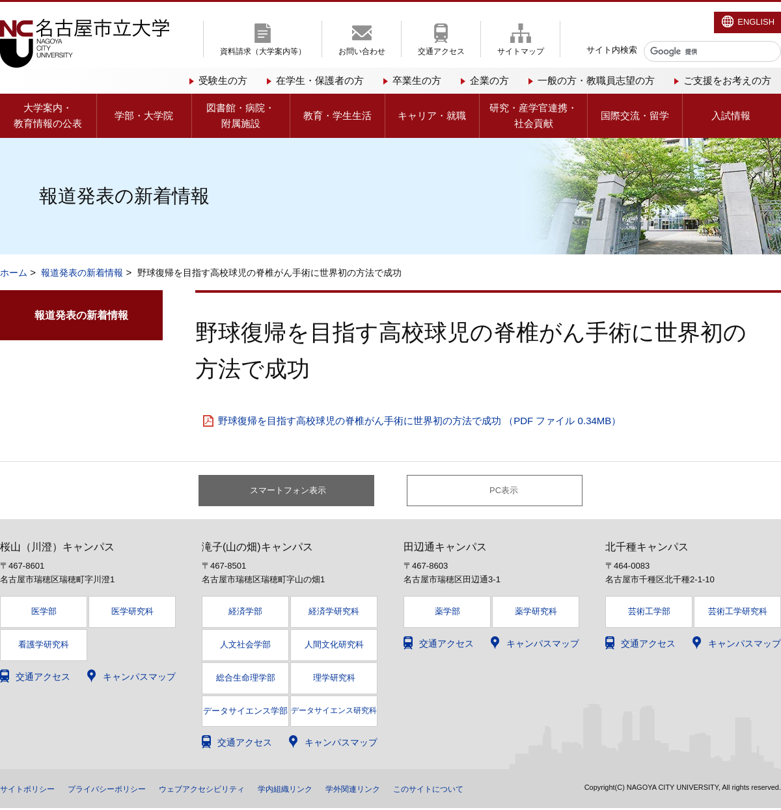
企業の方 (489, 80)
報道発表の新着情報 (82, 272)
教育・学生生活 (337, 115)
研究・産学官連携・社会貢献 (533, 115)
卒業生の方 (416, 80)
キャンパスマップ (139, 678)
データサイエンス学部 (245, 712)
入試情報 (730, 115)
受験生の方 (223, 80)
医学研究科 (132, 613)
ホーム (13, 272)
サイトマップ (520, 51)
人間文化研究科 (334, 646)
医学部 (44, 613)
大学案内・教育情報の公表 (48, 115)
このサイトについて (489, 790)
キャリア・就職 (432, 115)
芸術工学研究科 (737, 613)
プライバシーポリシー (122, 790)
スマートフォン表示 (294, 491)
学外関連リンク (403, 790)
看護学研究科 (43, 646)
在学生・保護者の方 (320, 80)
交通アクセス (441, 51)
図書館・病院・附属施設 (240, 115)
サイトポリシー (32, 790)
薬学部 (447, 613)
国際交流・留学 (635, 115)
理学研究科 (334, 679)
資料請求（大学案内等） (263, 51)
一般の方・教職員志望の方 (596, 80)
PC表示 (504, 491)
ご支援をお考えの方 (727, 80)
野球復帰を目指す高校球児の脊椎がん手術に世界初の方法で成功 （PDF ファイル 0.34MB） (419, 420)
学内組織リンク (326, 790)
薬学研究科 (536, 613)
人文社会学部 (245, 646)
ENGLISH (755, 22)
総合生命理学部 (245, 679)
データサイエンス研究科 (334, 711)
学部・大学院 (144, 115)
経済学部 (245, 613)
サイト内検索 (611, 50)
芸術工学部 (649, 613)
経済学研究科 (333, 613)
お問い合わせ (361, 51)
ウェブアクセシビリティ (231, 790)
